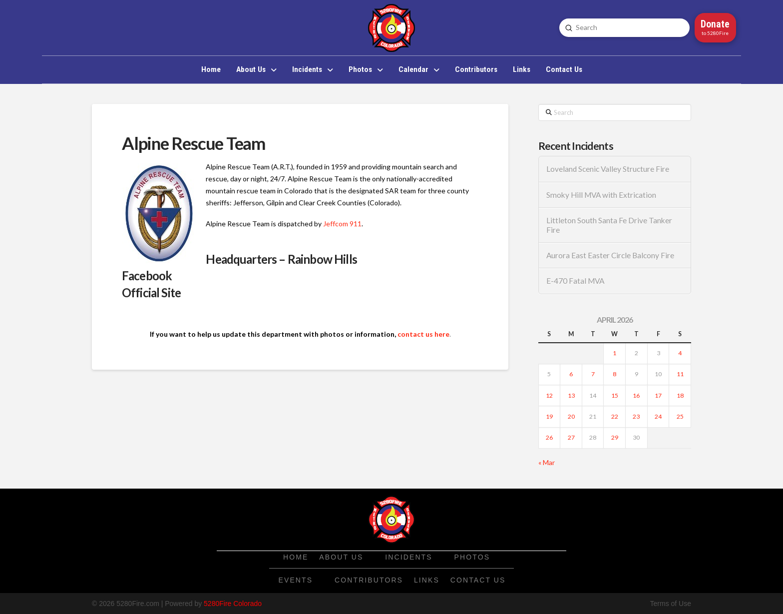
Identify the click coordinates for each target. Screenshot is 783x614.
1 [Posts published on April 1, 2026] (614, 353)
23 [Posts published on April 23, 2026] (636, 416)
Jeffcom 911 (342, 223)
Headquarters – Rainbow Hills (281, 259)
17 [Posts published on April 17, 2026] (658, 395)
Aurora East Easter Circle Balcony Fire (610, 255)
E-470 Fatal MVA (575, 280)
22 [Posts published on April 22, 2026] (614, 416)
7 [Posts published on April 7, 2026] (593, 374)
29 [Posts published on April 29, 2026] (614, 437)
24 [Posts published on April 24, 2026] (658, 416)
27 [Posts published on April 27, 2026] (571, 437)
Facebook (147, 275)
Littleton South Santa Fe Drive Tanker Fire (609, 225)
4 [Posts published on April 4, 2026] (680, 353)
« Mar (546, 462)
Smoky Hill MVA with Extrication (601, 194)
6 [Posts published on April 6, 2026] (571, 374)
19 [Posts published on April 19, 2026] (549, 416)
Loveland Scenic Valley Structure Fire (607, 168)
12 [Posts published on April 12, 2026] (549, 395)
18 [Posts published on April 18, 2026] (680, 395)
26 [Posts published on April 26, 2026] (549, 437)
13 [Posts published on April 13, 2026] (571, 395)
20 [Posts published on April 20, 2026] (571, 416)
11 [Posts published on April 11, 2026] (680, 374)
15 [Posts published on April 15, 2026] (614, 395)
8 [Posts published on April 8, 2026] (614, 374)
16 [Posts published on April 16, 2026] (636, 395)
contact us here (423, 334)
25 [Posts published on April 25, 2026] (680, 416)
